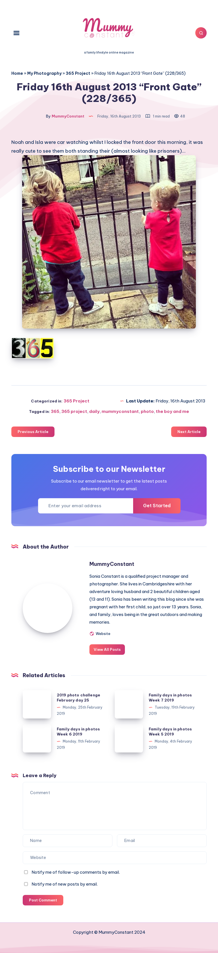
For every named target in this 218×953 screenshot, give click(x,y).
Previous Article (33, 431)
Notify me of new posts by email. (65, 884)
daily (94, 411)
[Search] (201, 33)
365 (55, 411)
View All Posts (107, 649)
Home (17, 73)
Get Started (157, 505)
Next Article (188, 431)
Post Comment (43, 900)
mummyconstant (120, 411)
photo (147, 411)
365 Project (78, 73)
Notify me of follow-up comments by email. (76, 872)
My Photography (44, 73)
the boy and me (172, 411)
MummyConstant (111, 564)
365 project (74, 411)
